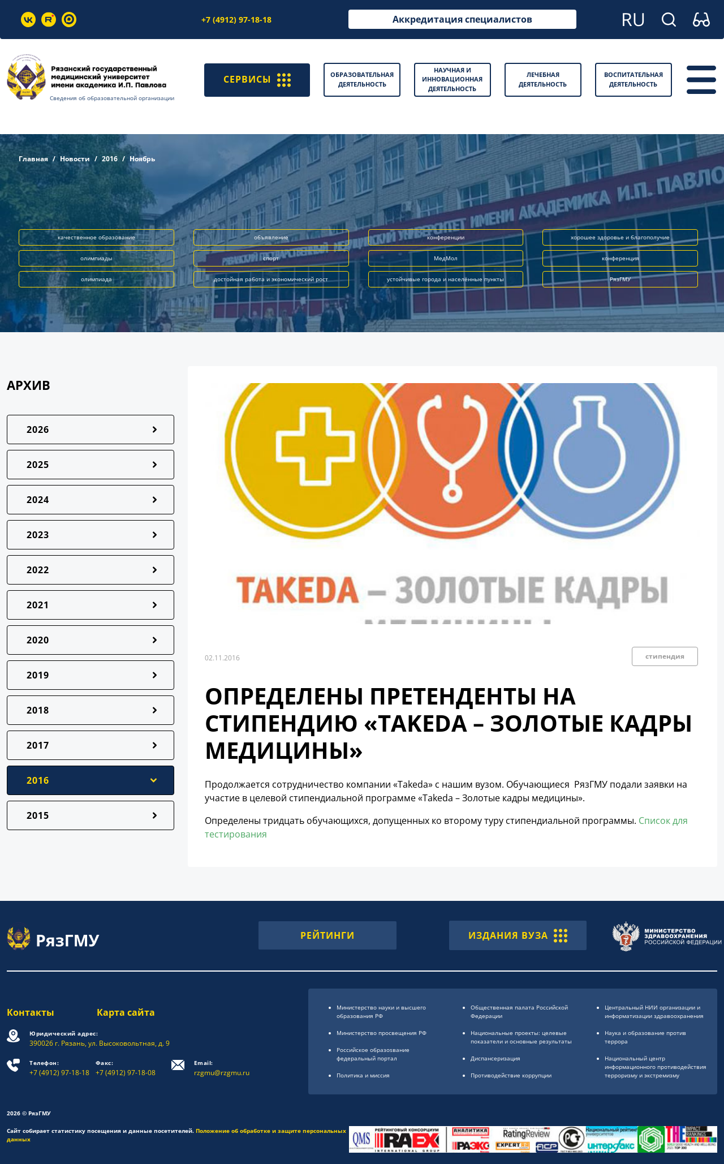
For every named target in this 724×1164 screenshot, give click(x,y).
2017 (38, 745)
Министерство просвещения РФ (381, 1033)
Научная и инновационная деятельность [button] (452, 79)
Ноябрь (142, 159)
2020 (38, 640)
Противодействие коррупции (511, 1075)
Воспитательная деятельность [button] (633, 79)
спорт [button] (271, 258)
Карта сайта (126, 1012)
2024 (38, 499)
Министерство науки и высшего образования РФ (381, 1011)
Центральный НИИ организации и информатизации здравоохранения (654, 1011)
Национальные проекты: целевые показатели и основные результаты (521, 1037)
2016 (110, 159)
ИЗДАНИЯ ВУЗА (517, 935)
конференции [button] (445, 237)
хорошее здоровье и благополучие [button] (620, 237)
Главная (33, 159)
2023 (38, 535)
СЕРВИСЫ (257, 79)
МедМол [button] (446, 258)
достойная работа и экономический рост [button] (271, 279)
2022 (38, 570)
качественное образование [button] (96, 237)
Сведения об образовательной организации (112, 98)
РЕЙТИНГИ (327, 935)
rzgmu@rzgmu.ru (221, 1068)
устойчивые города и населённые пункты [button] (445, 279)
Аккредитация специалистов (462, 19)
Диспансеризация (495, 1058)
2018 (38, 710)
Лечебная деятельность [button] (543, 79)
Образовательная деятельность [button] (362, 79)
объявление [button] (271, 237)
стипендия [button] (664, 656)
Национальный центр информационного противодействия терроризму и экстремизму (655, 1066)
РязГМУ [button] (620, 279)
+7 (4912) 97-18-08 (126, 1068)
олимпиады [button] (96, 258)
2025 (38, 464)
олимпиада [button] (96, 279)
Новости (75, 159)
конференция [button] (620, 258)
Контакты (30, 1012)
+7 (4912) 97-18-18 (236, 19)
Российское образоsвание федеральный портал (373, 1054)
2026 (38, 429)
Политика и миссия (363, 1075)
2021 (38, 605)
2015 (38, 815)
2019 (38, 675)
